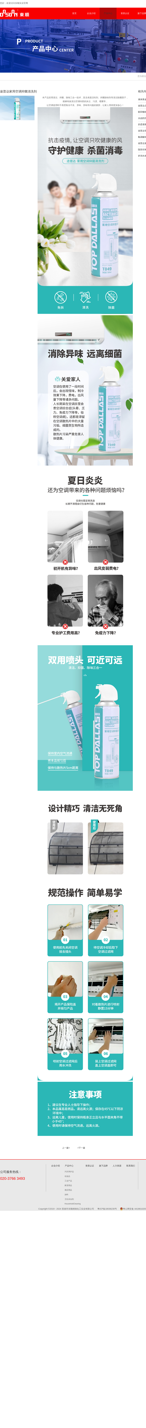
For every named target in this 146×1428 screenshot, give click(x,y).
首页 (74, 13)
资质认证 (125, 13)
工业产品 (68, 1181)
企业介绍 (91, 13)
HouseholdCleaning (73, 1204)
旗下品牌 (103, 1165)
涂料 (66, 1194)
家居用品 (68, 1185)
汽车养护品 (69, 1171)
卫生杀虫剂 (69, 1199)
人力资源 (117, 1165)
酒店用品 (68, 1190)
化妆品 (67, 1176)
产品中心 (108, 13)
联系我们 (130, 1165)
